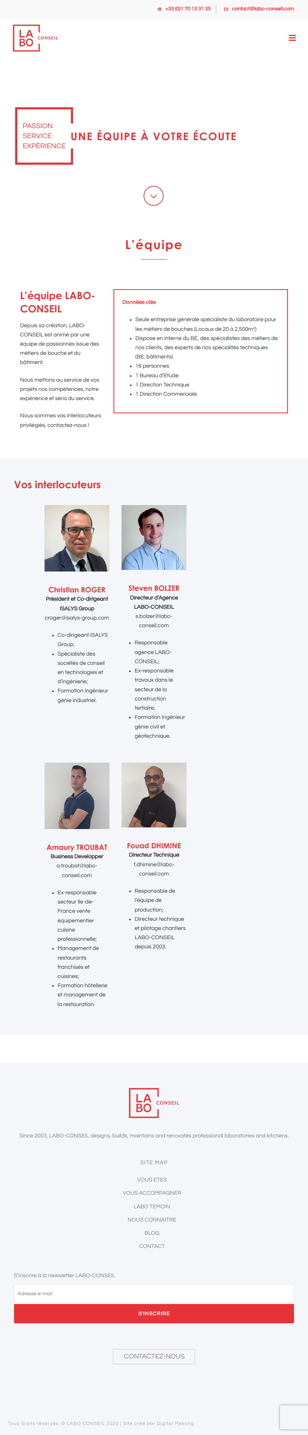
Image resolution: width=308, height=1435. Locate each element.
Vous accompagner (152, 1193)
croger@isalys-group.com (77, 618)
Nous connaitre (152, 1220)
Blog (152, 1233)
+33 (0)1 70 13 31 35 (188, 9)
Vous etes (152, 1180)
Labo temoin (152, 1207)
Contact (152, 1246)
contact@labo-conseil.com (263, 9)
